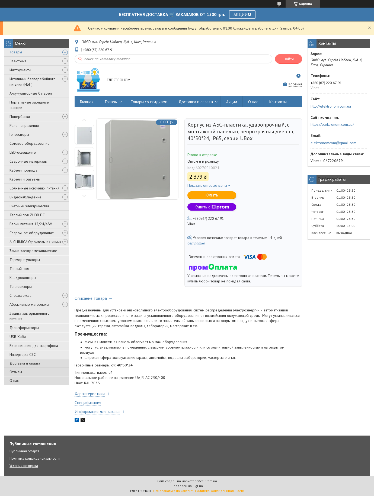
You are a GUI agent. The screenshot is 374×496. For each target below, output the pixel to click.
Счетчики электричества (29, 206)
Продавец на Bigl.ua (187, 486)
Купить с (212, 207)
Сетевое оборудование (29, 143)
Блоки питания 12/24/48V (30, 223)
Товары (15, 52)
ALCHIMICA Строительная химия (35, 241)
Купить (212, 195)
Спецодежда (20, 295)
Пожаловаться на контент (173, 491)
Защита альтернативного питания (29, 316)
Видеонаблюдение (25, 197)
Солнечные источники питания (34, 188)
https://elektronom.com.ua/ (332, 124)
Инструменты (20, 69)
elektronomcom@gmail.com (333, 142)
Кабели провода (23, 170)
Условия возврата (23, 465)
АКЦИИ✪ (242, 14)
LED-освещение (22, 152)
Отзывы (15, 371)
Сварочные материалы (28, 161)
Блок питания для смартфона (33, 345)
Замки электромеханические (33, 250)
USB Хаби (17, 336)
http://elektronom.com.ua (331, 106)
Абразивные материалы (29, 304)
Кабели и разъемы (24, 179)
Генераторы (19, 134)
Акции (231, 102)
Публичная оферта (24, 451)
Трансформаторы (24, 327)
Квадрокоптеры (22, 277)
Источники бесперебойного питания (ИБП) (32, 81)
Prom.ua (210, 481)
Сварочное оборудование (31, 232)
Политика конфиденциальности (34, 458)
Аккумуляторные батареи (30, 93)
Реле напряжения (24, 125)
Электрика (17, 61)
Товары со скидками (149, 102)
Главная (86, 102)
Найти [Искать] (288, 59)
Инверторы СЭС (22, 354)
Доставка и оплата (24, 363)
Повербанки (19, 116)
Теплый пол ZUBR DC (27, 214)
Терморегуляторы (24, 259)
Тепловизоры (20, 286)
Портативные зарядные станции (29, 105)
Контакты (278, 102)
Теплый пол (19, 268)
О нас (14, 380)
